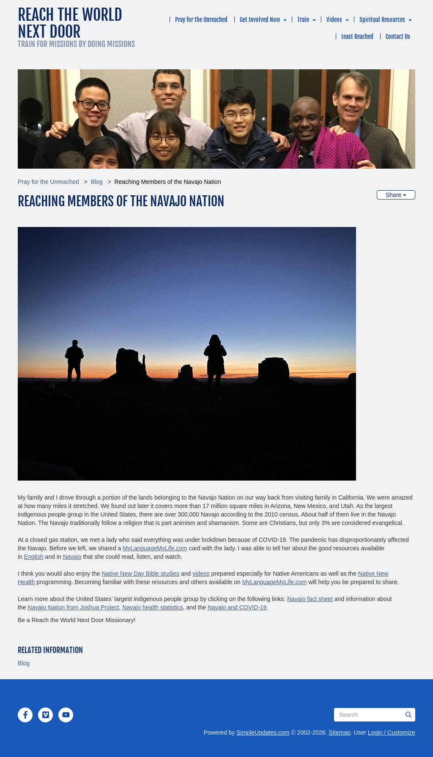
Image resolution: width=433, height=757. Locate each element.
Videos (334, 19)
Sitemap (339, 732)
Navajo (72, 556)
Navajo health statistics (152, 607)
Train (303, 19)
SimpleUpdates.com (262, 732)
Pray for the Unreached (201, 19)
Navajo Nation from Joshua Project (73, 607)
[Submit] (408, 714)
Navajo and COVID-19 (237, 607)
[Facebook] (25, 715)
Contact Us (398, 36)
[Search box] (374, 714)
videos (200, 573)
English (34, 556)
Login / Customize (391, 732)
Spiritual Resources (382, 19)
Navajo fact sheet (310, 599)
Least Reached (357, 36)
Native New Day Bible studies (140, 573)
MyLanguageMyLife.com (155, 548)
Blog (97, 181)
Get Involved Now (260, 19)
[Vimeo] (46, 715)
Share (396, 194)
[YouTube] (66, 715)
